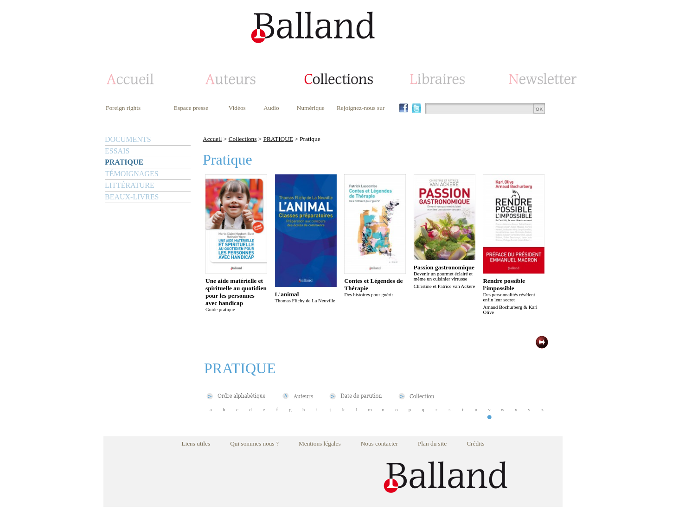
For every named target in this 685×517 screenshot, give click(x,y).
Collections (243, 138)
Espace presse (191, 107)
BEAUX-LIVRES (132, 197)
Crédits (476, 443)
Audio (271, 107)
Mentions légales (320, 443)
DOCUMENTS (128, 139)
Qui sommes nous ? (254, 443)
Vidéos (237, 107)
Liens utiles (195, 443)
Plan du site (432, 443)
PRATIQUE (124, 162)
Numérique (311, 107)
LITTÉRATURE (129, 185)
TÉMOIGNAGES (132, 174)
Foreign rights (123, 107)
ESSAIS (117, 151)
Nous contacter (379, 443)
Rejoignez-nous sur (360, 107)
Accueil (212, 138)
